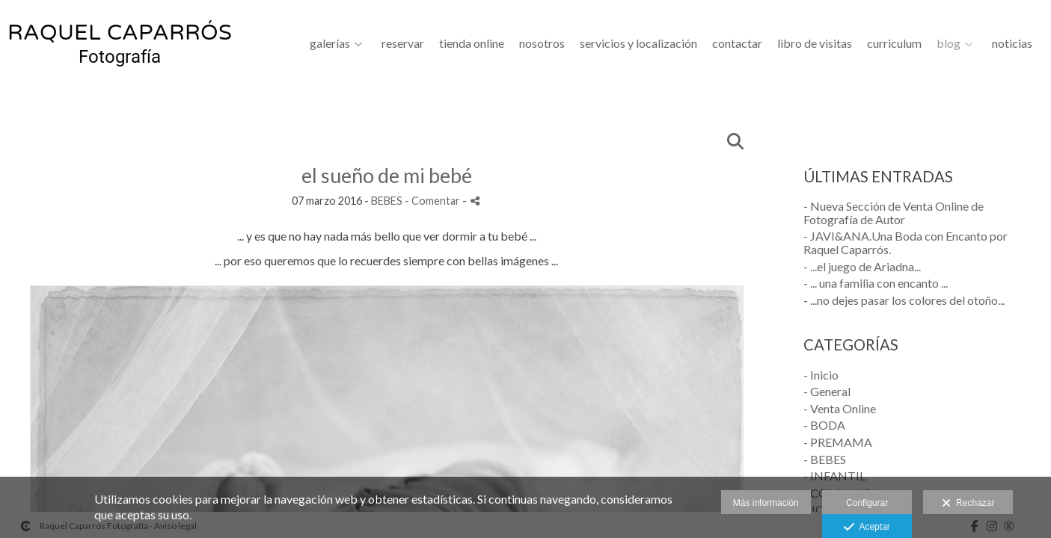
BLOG (948, 43)
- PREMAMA (837, 442)
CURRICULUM (894, 43)
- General (827, 391)
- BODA (824, 425)
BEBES (386, 200)
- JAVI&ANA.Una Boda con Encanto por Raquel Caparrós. (905, 242)
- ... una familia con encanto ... (875, 283)
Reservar (403, 43)
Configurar (867, 503)
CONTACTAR (737, 43)
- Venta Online (839, 408)
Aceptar (866, 528)
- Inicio (821, 375)
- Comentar (433, 200)
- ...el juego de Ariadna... (862, 266)
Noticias (1012, 43)
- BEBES (824, 459)
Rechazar (968, 504)
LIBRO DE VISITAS (814, 43)
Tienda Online (471, 43)
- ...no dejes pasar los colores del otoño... (904, 300)
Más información (766, 503)
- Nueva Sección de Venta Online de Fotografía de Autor (893, 212)
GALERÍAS (330, 43)
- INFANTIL (834, 476)
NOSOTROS (542, 43)
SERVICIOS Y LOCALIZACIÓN (638, 43)
